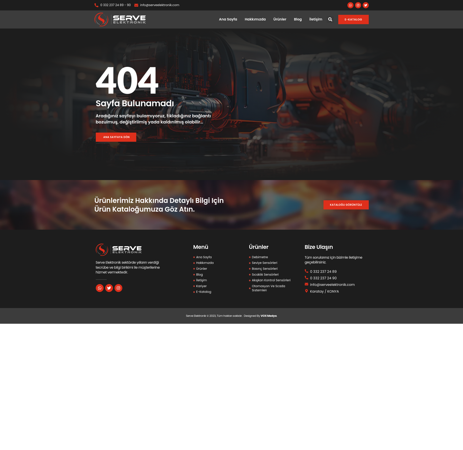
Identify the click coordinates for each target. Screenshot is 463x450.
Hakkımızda (255, 19)
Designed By (252, 316)
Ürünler (279, 19)
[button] (330, 19)
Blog (298, 19)
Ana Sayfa (228, 19)
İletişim (315, 19)
